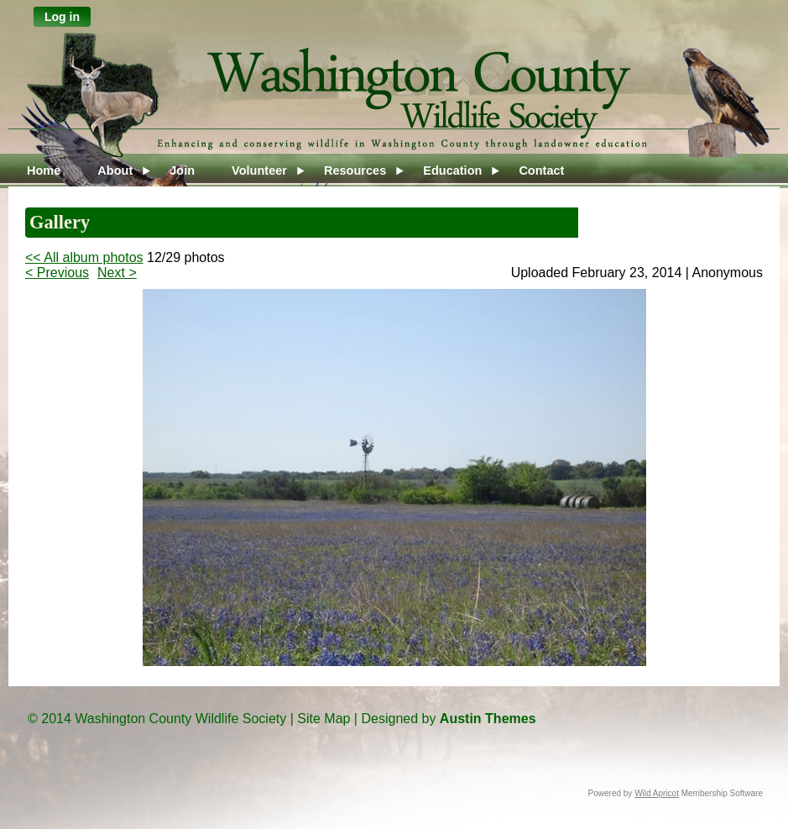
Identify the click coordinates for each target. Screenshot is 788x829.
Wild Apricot (656, 793)
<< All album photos (84, 257)
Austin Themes (488, 718)
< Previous (57, 272)
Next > (117, 272)
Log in (62, 17)
